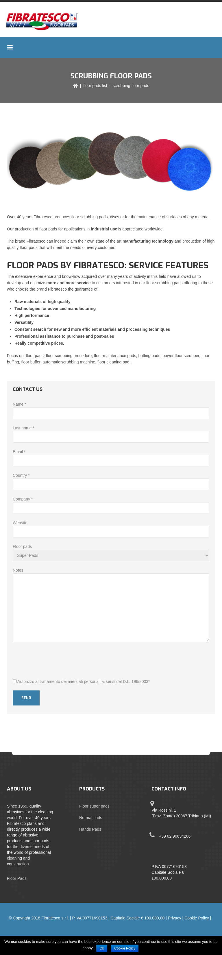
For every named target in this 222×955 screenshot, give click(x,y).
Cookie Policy (196, 918)
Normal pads (90, 817)
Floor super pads (94, 806)
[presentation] (57, 661)
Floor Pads (17, 878)
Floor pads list (95, 85)
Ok (101, 948)
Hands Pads (90, 829)
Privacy (174, 918)
